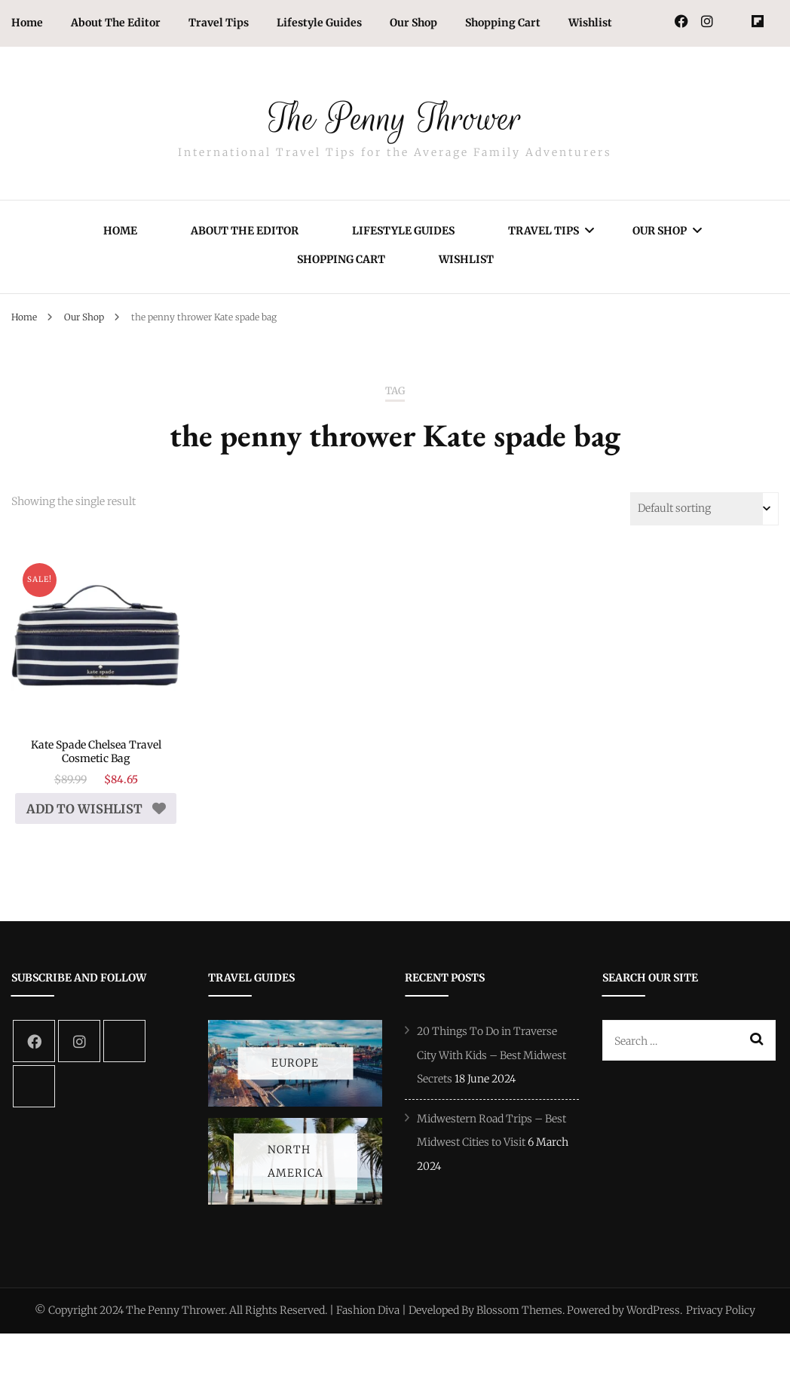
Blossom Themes (519, 1323)
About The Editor (116, 22)
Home (27, 22)
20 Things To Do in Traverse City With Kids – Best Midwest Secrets (491, 1068)
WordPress (653, 1323)
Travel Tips (218, 22)
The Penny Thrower (395, 112)
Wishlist (590, 22)
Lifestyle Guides (319, 22)
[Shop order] (704, 509)
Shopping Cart (502, 22)
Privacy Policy (720, 1323)
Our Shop (413, 22)
